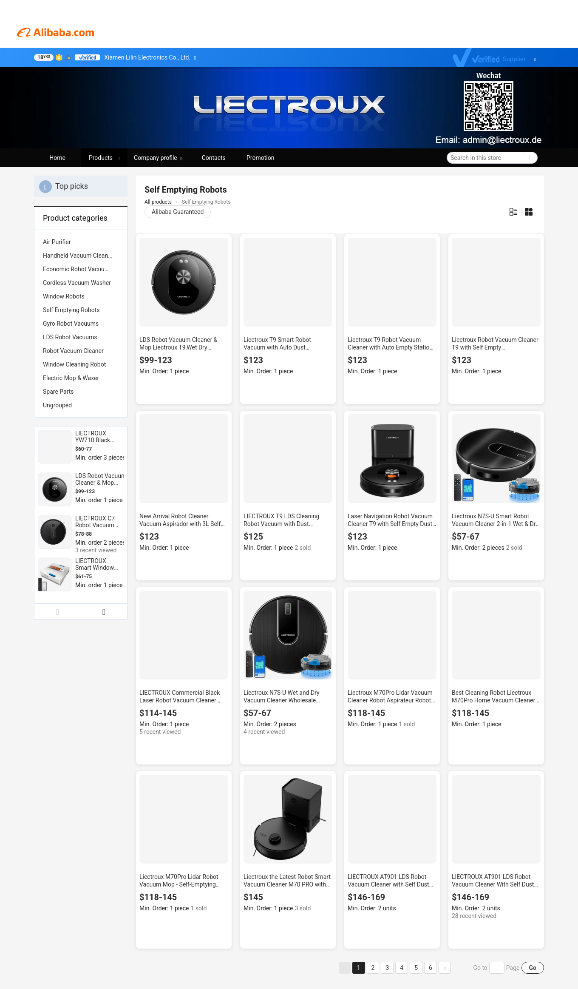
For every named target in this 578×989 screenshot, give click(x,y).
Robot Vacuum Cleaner (73, 350)
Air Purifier (57, 242)
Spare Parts (58, 391)
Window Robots (64, 296)
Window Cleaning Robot (74, 364)
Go (532, 967)
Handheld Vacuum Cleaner (78, 255)
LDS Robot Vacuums (70, 337)
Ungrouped (57, 405)
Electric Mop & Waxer (71, 378)
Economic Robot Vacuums (78, 269)
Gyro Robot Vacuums (71, 323)
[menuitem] (80, 242)
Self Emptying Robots (71, 310)
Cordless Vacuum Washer (77, 282)
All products (158, 202)
